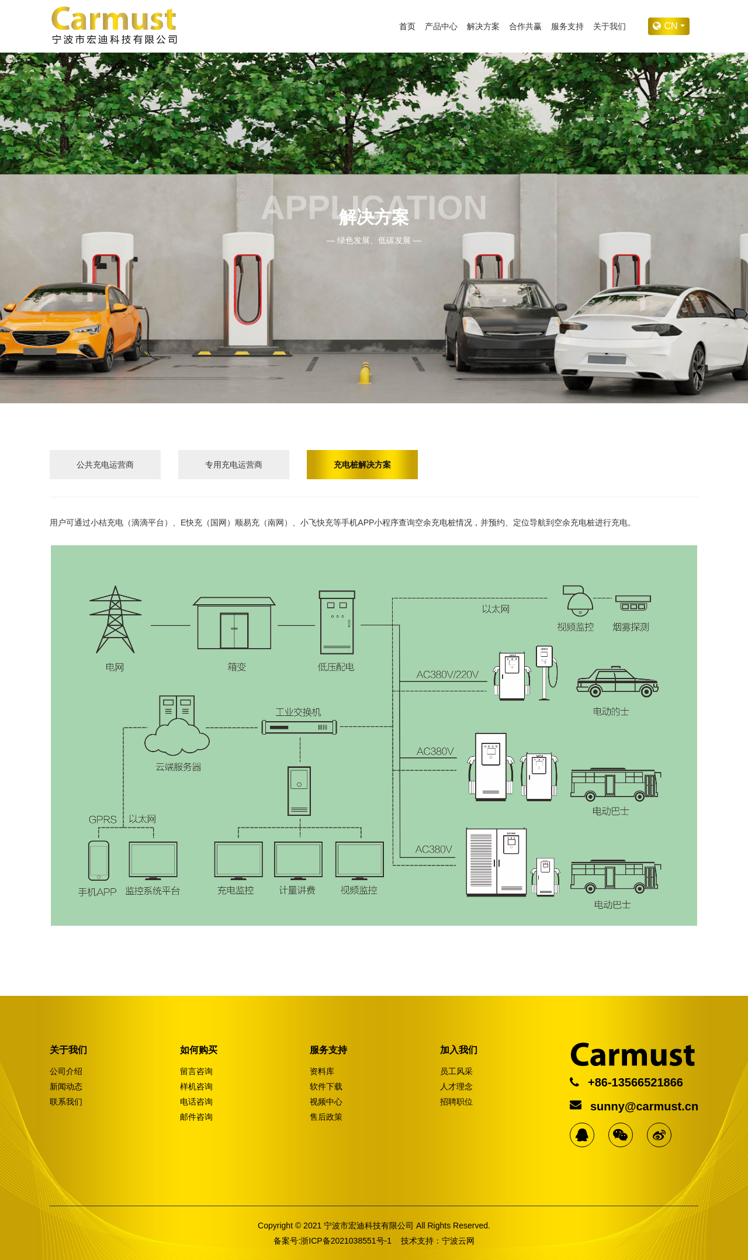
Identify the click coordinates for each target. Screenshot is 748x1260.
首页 (407, 26)
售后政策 (326, 1116)
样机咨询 (196, 1086)
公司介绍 (66, 1071)
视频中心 (326, 1101)
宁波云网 (458, 1240)
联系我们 (66, 1101)
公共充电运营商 (105, 464)
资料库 (322, 1071)
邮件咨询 (196, 1116)
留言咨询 (196, 1071)
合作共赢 (525, 26)
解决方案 (483, 26)
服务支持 (567, 26)
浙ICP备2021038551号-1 (346, 1240)
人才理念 (456, 1086)
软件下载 (326, 1086)
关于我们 (609, 26)
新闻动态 (66, 1086)
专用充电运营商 (233, 464)
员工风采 (456, 1071)
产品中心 (441, 26)
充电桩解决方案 (362, 464)
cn (666, 26)
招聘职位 (456, 1101)
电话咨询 (196, 1101)
